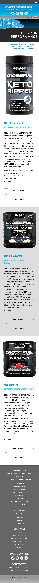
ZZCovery (19, 514)
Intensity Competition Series (19, 480)
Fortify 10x (19, 495)
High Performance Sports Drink (19, 474)
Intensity (19, 477)
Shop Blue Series (19, 535)
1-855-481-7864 (23, 570)
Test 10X (19, 517)
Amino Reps (19, 483)
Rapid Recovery (19, 486)
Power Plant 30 (19, 505)
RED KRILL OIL (19, 523)
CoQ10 (19, 520)
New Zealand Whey (19, 492)
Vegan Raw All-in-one (19, 502)
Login (24, 17)
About (19, 532)
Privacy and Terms (19, 580)
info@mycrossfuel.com (22, 567)
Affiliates (19, 548)
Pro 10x (19, 508)
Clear (5, 195)
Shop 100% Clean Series (19, 538)
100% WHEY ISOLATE (19, 489)
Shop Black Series (19, 541)
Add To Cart (19, 199)
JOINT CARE (19, 498)
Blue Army (19, 544)
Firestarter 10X (20, 511)
